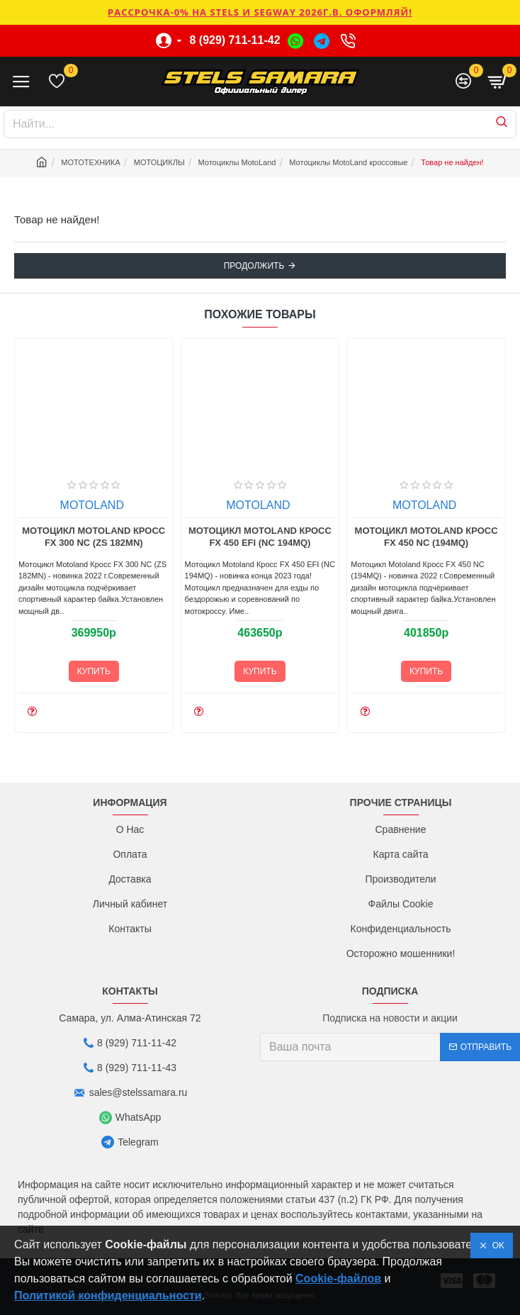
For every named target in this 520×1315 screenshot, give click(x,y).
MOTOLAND (175, 505)
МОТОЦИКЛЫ (159, 162)
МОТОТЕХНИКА (90, 162)
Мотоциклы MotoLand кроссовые (348, 162)
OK (495, 1245)
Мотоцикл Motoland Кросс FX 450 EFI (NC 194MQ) (342, 536)
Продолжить (254, 266)
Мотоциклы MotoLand (237, 162)
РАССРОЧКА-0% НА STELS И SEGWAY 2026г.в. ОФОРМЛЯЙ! (260, 12)
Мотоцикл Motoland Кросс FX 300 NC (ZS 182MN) (176, 536)
